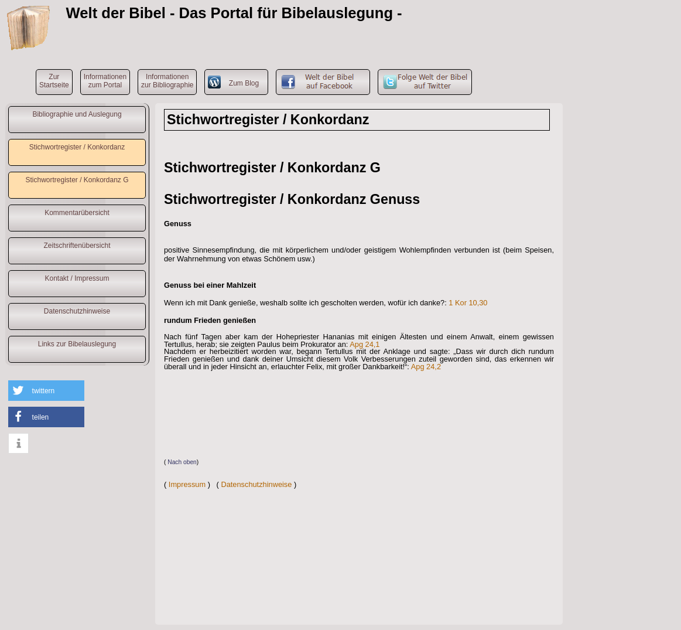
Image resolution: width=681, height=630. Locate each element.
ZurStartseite (54, 81)
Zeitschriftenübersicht (76, 245)
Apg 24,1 (364, 344)
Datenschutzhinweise (77, 311)
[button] (46, 390)
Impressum (187, 484)
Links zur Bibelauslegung (77, 344)
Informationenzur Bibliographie (167, 81)
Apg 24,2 (426, 366)
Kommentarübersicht (77, 213)
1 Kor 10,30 (468, 302)
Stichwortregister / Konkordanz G (76, 180)
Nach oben (182, 462)
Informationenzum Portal (105, 81)
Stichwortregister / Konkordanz (77, 147)
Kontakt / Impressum (77, 278)
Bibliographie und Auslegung (76, 114)
